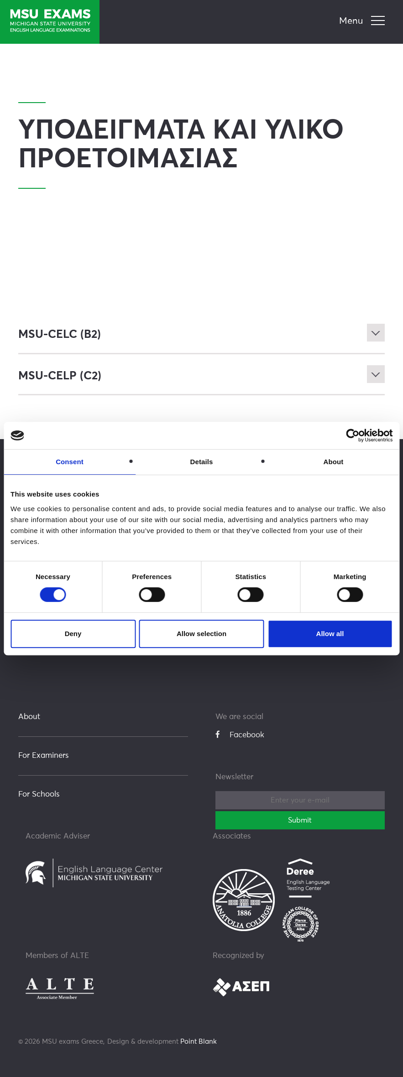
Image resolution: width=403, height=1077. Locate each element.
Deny (73, 633)
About (29, 716)
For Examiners (43, 755)
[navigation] (363, 21)
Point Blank (198, 1041)
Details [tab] (201, 462)
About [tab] (334, 462)
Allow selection (201, 633)
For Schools (39, 794)
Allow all (330, 633)
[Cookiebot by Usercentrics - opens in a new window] (353, 435)
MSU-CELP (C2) (59, 375)
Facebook (239, 734)
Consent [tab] (70, 462)
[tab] (201, 334)
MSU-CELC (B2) (59, 334)
